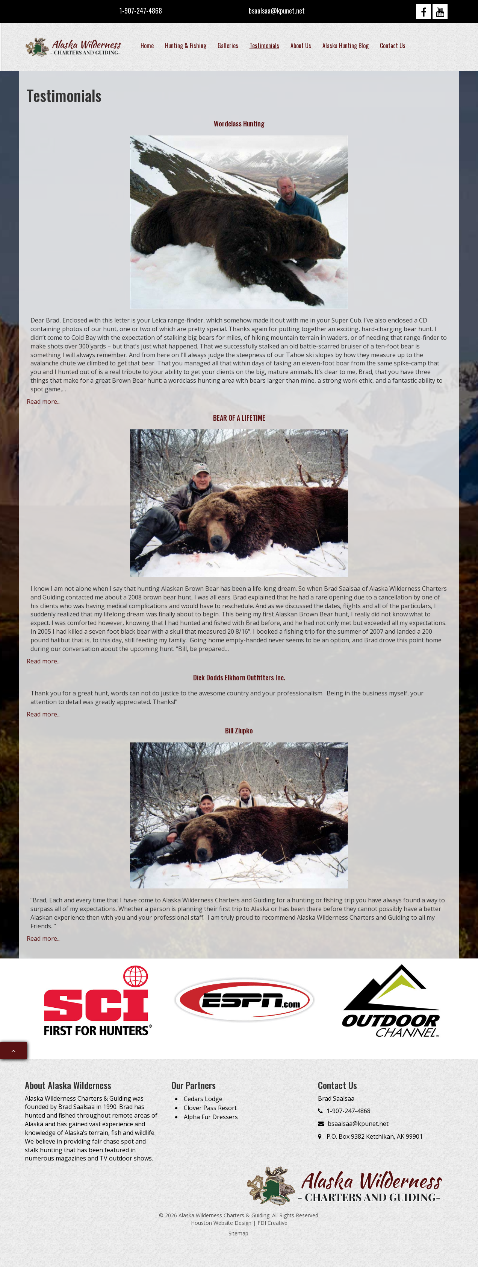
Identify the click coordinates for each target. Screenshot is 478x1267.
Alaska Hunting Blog (345, 45)
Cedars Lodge (203, 1099)
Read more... (44, 401)
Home (147, 45)
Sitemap (238, 1233)
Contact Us (392, 45)
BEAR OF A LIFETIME (239, 418)
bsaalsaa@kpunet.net (277, 10)
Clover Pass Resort (210, 1108)
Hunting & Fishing (185, 45)
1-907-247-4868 (141, 10)
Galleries (228, 45)
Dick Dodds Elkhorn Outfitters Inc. (239, 677)
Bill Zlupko (239, 730)
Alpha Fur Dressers (211, 1117)
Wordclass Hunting (239, 123)
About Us (300, 45)
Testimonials (264, 45)
